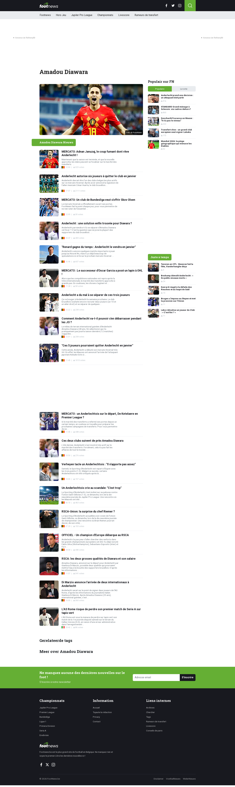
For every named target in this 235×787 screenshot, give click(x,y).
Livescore (123, 15)
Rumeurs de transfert (146, 15)
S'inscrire (187, 677)
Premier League (46, 712)
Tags (148, 717)
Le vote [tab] (183, 89)
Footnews (45, 15)
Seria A (42, 730)
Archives (150, 707)
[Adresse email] (156, 677)
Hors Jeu (61, 15)
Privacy (96, 717)
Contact (96, 721)
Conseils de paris (154, 730)
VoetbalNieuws (173, 778)
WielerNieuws (189, 778)
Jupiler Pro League (81, 15)
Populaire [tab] (159, 89)
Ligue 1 (42, 721)
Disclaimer (159, 778)
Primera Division (47, 726)
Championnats (105, 15)
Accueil (96, 707)
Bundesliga (44, 717)
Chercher (150, 712)
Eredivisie (44, 735)
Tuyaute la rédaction (102, 712)
